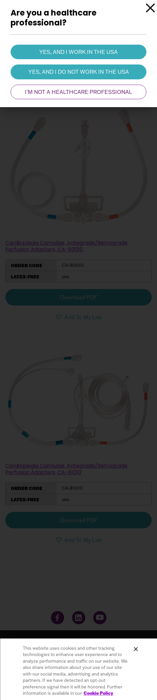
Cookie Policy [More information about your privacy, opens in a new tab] (98, 693)
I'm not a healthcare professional (78, 92)
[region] (78, 669)
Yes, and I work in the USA (78, 52)
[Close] (150, 8)
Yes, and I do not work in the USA (78, 71)
